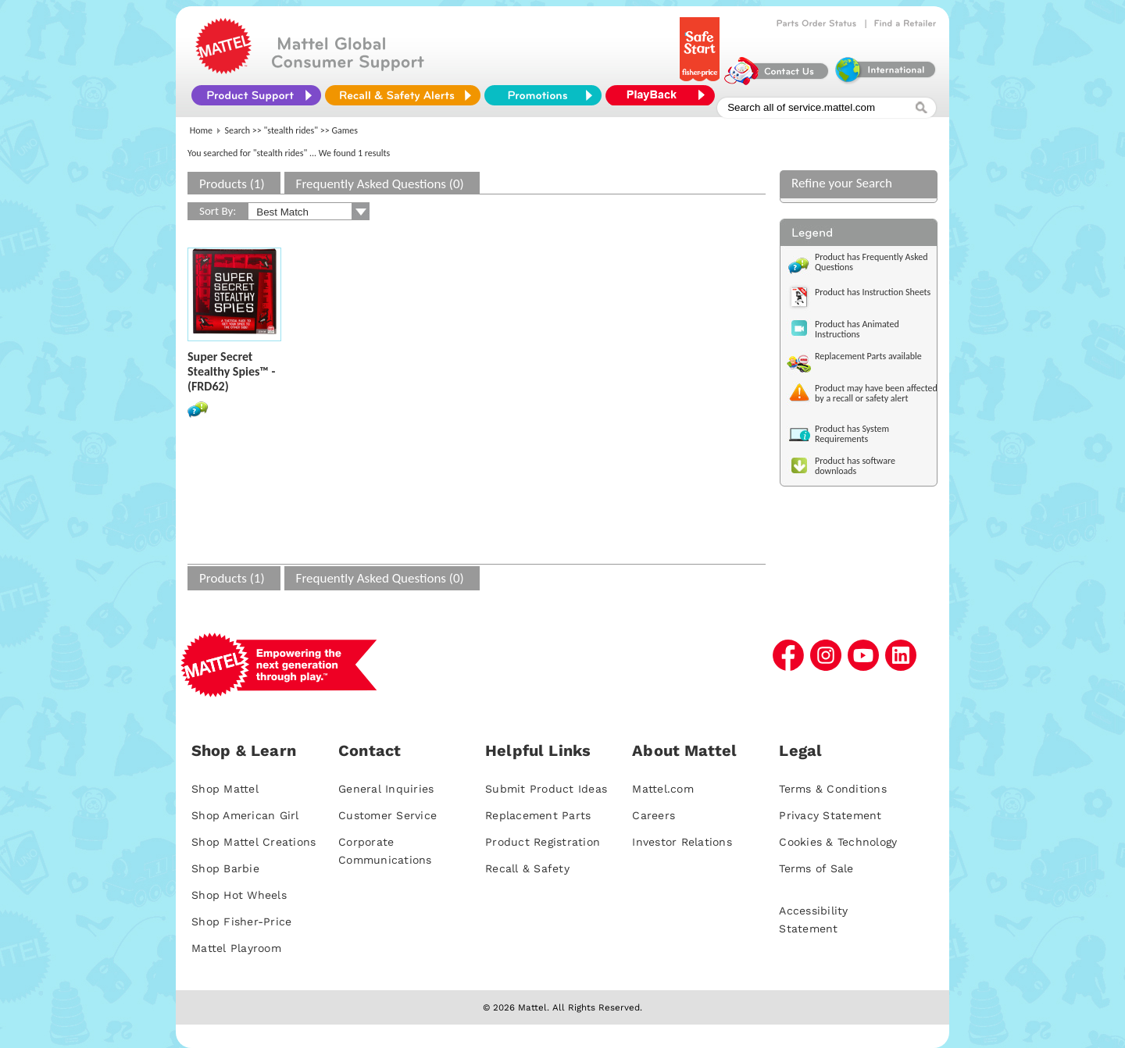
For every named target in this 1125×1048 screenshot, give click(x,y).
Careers (653, 815)
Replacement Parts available (868, 356)
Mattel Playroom (236, 948)
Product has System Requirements (852, 433)
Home (201, 130)
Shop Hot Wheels (239, 895)
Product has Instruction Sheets (872, 292)
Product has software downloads (855, 465)
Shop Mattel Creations (253, 842)
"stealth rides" (291, 130)
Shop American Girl (245, 815)
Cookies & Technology (838, 842)
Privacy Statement (830, 815)
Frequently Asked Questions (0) (380, 184)
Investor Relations (682, 842)
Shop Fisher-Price (241, 921)
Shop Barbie (225, 868)
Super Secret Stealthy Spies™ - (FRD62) (231, 371)
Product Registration (542, 842)
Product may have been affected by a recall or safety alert (876, 393)
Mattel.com (663, 788)
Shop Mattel (225, 788)
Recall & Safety (527, 868)
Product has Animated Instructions (857, 329)
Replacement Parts (538, 815)
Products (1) (232, 184)
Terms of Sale (816, 868)
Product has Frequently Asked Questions (871, 262)
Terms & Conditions (833, 788)
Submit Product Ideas (546, 788)
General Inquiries (386, 788)
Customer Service (387, 815)
